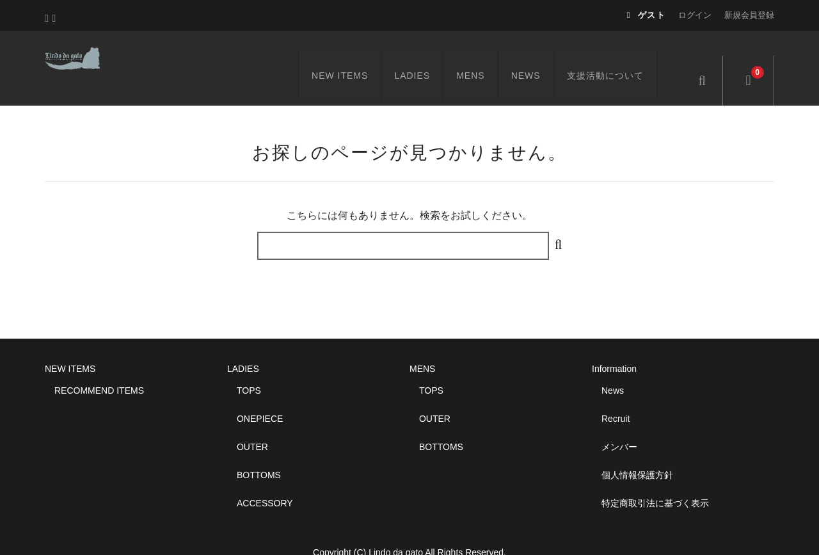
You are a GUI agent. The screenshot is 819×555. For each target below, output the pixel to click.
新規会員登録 (749, 15)
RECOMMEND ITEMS (99, 367)
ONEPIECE (260, 395)
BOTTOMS (259, 451)
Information (614, 345)
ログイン (695, 15)
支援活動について (620, 56)
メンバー (619, 423)
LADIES (427, 56)
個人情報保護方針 (637, 451)
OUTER (252, 423)
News (612, 367)
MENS (486, 56)
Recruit (615, 395)
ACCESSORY (265, 479)
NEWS (540, 56)
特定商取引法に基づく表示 (655, 479)
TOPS (249, 367)
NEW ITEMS (354, 56)
